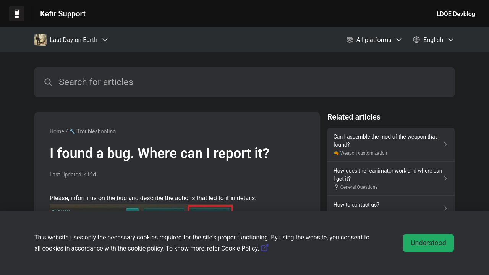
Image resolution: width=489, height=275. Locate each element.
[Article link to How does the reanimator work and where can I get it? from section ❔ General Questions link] (391, 179)
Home (57, 131)
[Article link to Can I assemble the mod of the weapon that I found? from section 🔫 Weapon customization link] (391, 145)
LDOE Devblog (456, 14)
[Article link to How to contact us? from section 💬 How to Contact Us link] (391, 209)
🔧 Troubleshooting (92, 131)
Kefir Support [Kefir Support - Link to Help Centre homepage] (63, 13)
